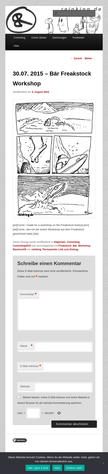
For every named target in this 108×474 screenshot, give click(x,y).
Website (25, 386)
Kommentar (28, 294)
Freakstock (64, 245)
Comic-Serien (38, 37)
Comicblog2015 (22, 245)
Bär (75, 245)
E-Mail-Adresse (30, 366)
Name (26, 346)
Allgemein (59, 242)
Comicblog (20, 37)
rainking (36, 249)
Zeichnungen (59, 37)
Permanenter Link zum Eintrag (60, 249)
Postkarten (78, 37)
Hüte (16, 45)
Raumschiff (19, 249)
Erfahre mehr (74, 467)
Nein (57, 467)
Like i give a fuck (38, 467)
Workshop (84, 245)
